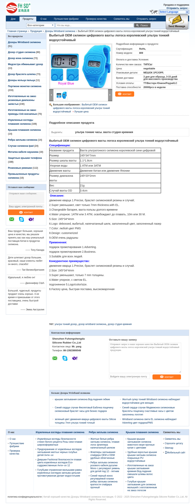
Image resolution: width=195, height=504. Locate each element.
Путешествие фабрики (66, 19)
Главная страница (17, 31)
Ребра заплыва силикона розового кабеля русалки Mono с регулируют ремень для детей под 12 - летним (105, 467)
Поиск (144, 25)
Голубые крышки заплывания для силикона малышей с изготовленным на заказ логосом (142, 486)
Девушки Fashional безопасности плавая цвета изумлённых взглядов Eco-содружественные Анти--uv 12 (59, 462)
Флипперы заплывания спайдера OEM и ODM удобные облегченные (102, 455)
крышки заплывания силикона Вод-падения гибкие (82, 399)
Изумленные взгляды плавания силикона (60, 432)
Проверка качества (96, 19)
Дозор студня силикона (21, 52)
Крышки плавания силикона (24, 130)
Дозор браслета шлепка (22, 74)
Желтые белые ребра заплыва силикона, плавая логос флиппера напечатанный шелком (105, 443)
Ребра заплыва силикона (22, 140)
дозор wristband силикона (92, 324)
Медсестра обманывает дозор (25, 64)
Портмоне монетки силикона (24, 86)
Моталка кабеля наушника (23, 152)
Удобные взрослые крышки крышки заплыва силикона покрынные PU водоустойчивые (142, 456)
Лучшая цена (81, 111)
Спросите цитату (174, 443)
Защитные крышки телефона (25, 158)
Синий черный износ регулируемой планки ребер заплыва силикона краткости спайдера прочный (104, 481)
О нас (43, 19)
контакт (26, 212)
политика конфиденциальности (25, 496)
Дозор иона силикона (20, 58)
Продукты (28, 19)
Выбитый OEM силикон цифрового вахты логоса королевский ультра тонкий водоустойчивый (81, 108)
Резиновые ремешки (20, 168)
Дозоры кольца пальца (21, 80)
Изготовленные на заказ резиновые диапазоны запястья (22, 100)
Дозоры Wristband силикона (60, 31)
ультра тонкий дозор (66, 324)
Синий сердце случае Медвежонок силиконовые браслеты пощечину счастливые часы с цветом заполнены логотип (148, 411)
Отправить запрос (177, 8)
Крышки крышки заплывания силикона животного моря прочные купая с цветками (140, 443)
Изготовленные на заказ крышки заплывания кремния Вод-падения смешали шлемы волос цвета (140, 471)
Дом (13, 19)
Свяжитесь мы (121, 19)
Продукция (36, 31)
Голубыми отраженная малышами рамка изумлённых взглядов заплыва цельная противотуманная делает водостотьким (59, 473)
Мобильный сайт (175, 452)
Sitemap (169, 448)
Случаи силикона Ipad (21, 146)
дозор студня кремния (120, 324)
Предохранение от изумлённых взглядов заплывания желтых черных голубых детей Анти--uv (59, 452)
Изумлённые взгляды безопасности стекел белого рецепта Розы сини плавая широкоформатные (59, 442)
